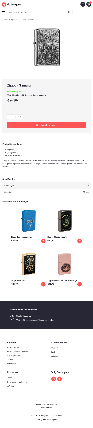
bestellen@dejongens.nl (17, 351)
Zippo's (5, 20)
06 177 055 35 (13, 347)
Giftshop (10, 386)
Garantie (54, 356)
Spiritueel (14, 20)
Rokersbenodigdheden (17, 382)
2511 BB (10, 359)
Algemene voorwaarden (46, 404)
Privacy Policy (46, 407)
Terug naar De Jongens (46, 419)
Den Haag (11, 363)
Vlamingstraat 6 (13, 355)
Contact (54, 348)
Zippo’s (10, 378)
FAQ (53, 352)
